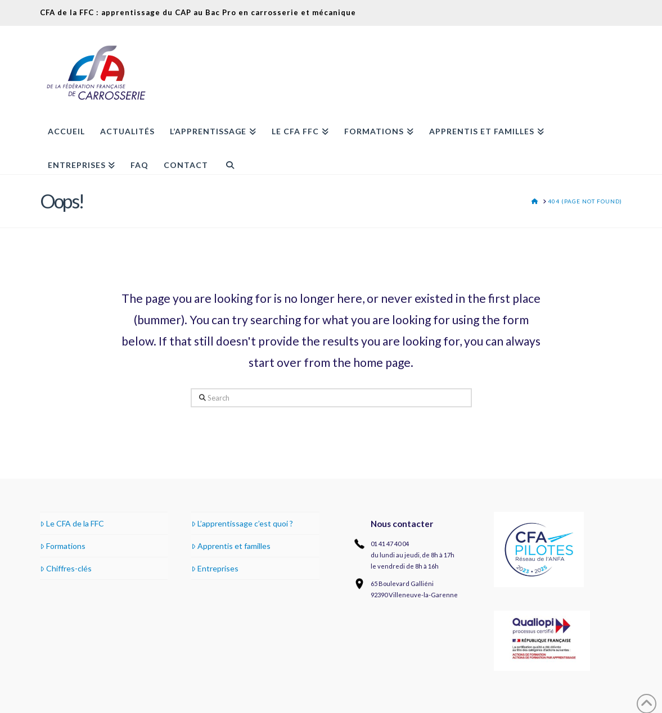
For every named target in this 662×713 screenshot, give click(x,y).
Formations (62, 546)
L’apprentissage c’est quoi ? (242, 523)
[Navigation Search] (225, 157)
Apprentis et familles (231, 546)
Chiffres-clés (66, 568)
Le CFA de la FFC (72, 523)
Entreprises (214, 568)
